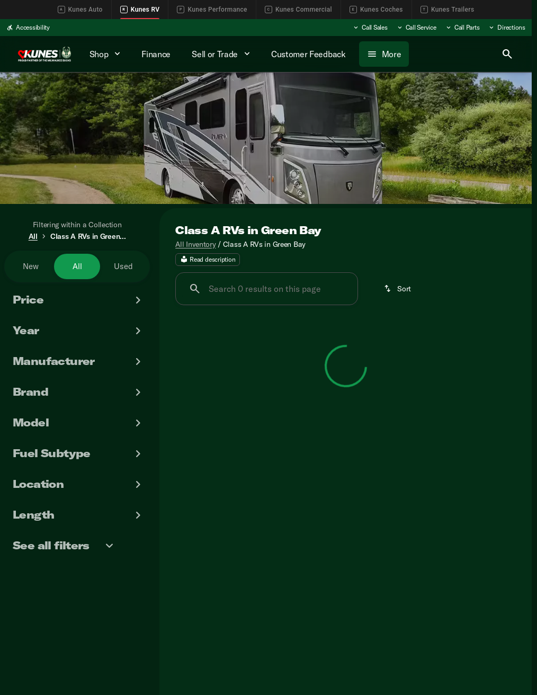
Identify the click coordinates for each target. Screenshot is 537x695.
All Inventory (195, 244)
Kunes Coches (376, 9)
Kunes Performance (212, 9)
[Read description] (207, 260)
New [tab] (31, 266)
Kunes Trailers (447, 9)
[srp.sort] (398, 289)
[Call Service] (416, 27)
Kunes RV (140, 9)
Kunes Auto (80, 9)
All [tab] (77, 266)
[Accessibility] (28, 27)
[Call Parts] (462, 27)
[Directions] (506, 27)
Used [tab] (123, 266)
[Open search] (507, 54)
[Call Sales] (370, 27)
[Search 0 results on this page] (266, 289)
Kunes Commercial (298, 9)
